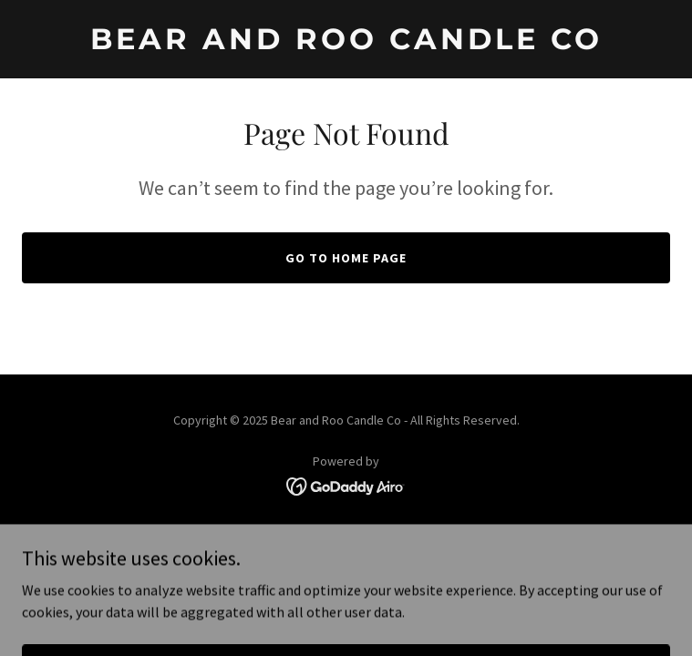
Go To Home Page (346, 258)
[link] (346, 44)
